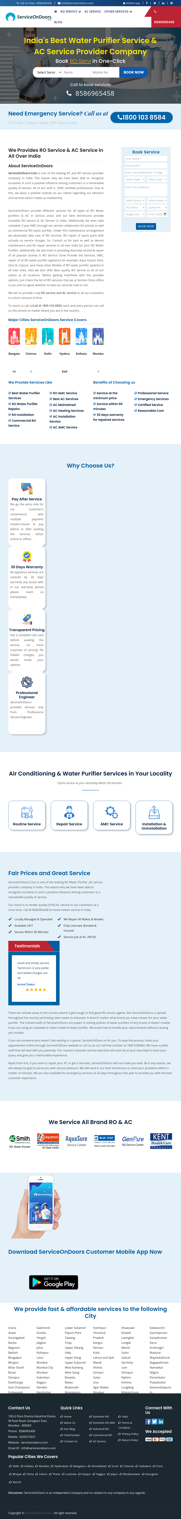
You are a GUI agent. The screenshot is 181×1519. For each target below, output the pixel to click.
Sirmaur (98, 1372)
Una (95, 1382)
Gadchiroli (43, 1328)
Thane (54, 1474)
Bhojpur (13, 1362)
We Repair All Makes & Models (80, 919)
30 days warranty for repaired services (108, 417)
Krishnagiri (157, 1348)
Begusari (14, 1348)
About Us (67, 1422)
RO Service (70, 11)
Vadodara (143, 1466)
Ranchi (15, 1482)
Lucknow (69, 1474)
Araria (12, 1328)
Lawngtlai (127, 1338)
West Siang (72, 1372)
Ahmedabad (97, 1466)
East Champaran (19, 1387)
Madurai (155, 1353)
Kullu (96, 1353)
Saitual (125, 1358)
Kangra (98, 1343)
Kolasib (126, 1333)
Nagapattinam (159, 1362)
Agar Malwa (101, 1387)
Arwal (12, 1333)
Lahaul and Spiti (103, 1358)
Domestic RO (99, 1416)
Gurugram (150, 1474)
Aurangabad (16, 1338)
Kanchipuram (158, 1333)
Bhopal (15, 1474)
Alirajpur (98, 1392)
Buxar (12, 1372)
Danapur (14, 1377)
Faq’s (123, 1416)
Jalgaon (41, 1343)
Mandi (97, 1362)
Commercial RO (100, 1435)
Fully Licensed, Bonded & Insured (77, 928)
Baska (69, 1382)
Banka (12, 1343)
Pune (158, 1466)
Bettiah (13, 1353)
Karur (153, 1343)
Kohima (126, 1382)
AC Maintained (62, 405)
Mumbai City (45, 1367)
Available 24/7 (20, 926)
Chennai (127, 1466)
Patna (28, 1474)
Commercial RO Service (22, 423)
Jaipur (112, 1474)
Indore (41, 1474)
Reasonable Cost (149, 411)
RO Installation (21, 415)
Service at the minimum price (105, 395)
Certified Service (148, 405)
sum (124, 1367)
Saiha (125, 1353)
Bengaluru (78, 1466)
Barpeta (70, 1377)
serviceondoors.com (34, 1442)
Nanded (42, 1387)
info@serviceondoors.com (76, 3)
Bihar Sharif (16, 1367)
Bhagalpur (15, 1358)
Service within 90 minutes (107, 406)
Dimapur (127, 1372)
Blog (58, 22)
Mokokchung (129, 1392)
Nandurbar (44, 1392)
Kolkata (27, 1466)
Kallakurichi (157, 1328)
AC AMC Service (63, 427)
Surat (113, 1466)
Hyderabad (59, 1466)
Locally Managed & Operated (30, 919)
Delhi (14, 1466)
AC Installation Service (62, 419)
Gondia (41, 1333)
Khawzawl (128, 1328)
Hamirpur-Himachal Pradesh (100, 1333)
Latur (40, 1358)
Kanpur (84, 1474)
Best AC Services (63, 399)
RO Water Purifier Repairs (23, 406)
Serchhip (127, 1362)
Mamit (125, 1348)
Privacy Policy (128, 1434)
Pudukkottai (158, 1382)
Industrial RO (99, 1429)
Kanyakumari (158, 1338)
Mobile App (131, 3)
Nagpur (41, 1382)
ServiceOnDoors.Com (22, 173)
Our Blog (67, 1429)
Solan (96, 1377)
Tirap (68, 1343)
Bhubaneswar (130, 1474)
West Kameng (74, 1367)
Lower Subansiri (75, 1328)
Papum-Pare (73, 1333)
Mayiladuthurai (160, 1358)
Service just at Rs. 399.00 (76, 937)
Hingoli (41, 1338)
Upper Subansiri (75, 1362)
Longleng (127, 1387)
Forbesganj (15, 1392)
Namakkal (156, 1367)
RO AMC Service (63, 393)
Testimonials (70, 1435)
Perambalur (157, 1377)
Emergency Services (151, 399)
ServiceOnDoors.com (39, 1513)
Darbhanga (15, 1382)
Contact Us (68, 1441)
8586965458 (164, 17)
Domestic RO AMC (102, 1422)
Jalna (40, 1348)
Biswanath (72, 1387)
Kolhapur (43, 1353)
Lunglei (126, 1343)
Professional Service (151, 393)
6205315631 (27, 1437)
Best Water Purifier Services (24, 395)
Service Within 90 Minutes (28, 932)
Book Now (134, 72)
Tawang (70, 1338)
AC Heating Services (66, 411)
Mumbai (42, 1362)
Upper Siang (73, 1358)
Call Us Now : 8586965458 (34, 3)
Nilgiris (154, 1372)
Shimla (97, 1367)
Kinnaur (98, 1348)
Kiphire (126, 1377)
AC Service (93, 11)
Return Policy (128, 1440)
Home (65, 1416)
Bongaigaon (72, 1392)
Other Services (118, 11)
